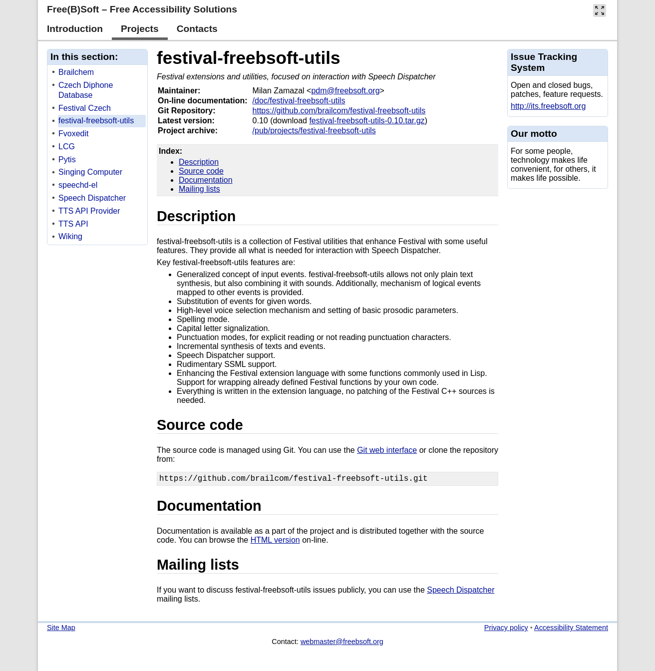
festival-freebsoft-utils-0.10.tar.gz (366, 120)
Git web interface (387, 450)
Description (199, 162)
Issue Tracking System (544, 62)
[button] (599, 10)
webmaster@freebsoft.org (342, 644)
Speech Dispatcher (460, 592)
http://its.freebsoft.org (548, 106)
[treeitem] (98, 72)
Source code (201, 171)
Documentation (206, 180)
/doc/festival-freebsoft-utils (299, 100)
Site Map (61, 630)
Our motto (534, 133)
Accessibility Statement (571, 630)
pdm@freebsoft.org (345, 90)
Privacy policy (506, 630)
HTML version (275, 542)
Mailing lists (199, 189)
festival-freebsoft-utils (248, 57)
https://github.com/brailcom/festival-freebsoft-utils (339, 110)
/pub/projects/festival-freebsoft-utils (314, 130)
